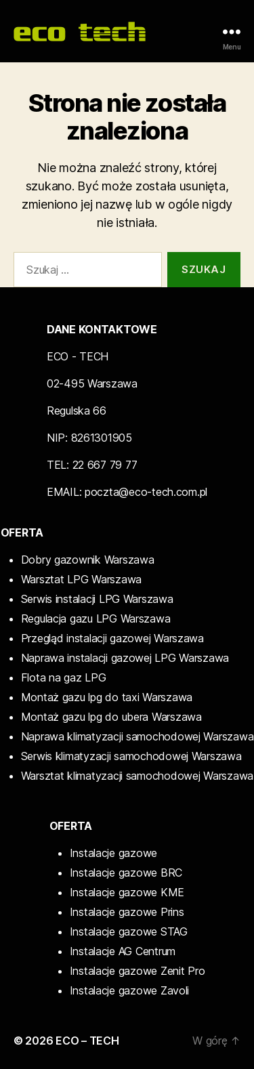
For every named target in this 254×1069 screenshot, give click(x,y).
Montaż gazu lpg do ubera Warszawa (111, 717)
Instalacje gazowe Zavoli (130, 990)
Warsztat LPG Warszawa (81, 579)
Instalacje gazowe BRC (126, 872)
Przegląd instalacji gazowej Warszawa (112, 638)
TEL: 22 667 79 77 (92, 464)
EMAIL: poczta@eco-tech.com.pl (127, 492)
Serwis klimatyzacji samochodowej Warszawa (131, 756)
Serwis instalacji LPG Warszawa (97, 599)
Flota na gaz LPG (63, 677)
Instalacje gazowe (113, 853)
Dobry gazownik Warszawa (87, 559)
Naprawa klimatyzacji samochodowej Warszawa (137, 736)
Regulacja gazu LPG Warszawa (96, 618)
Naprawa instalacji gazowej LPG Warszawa (125, 658)
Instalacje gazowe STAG (129, 931)
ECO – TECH (87, 1040)
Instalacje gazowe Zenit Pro (137, 971)
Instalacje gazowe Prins (127, 912)
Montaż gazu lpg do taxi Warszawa (106, 697)
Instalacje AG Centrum (122, 951)
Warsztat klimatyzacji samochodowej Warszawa (137, 775)
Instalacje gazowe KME (127, 892)
